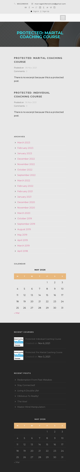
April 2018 (22, 251)
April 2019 (22, 240)
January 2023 (24, 153)
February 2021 (25, 191)
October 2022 (24, 169)
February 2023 (25, 148)
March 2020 (23, 213)
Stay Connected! (26, 385)
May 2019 (22, 235)
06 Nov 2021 (31, 102)
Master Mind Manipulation (31, 407)
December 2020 (26, 202)
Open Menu (63, 17)
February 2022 (25, 186)
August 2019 (24, 229)
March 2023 (23, 142)
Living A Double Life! (28, 390)
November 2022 (26, 164)
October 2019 (24, 218)
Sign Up (45, 11)
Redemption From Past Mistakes (34, 380)
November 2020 (26, 207)
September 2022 (26, 175)
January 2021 (24, 197)
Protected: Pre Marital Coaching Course (43, 352)
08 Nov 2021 (31, 68)
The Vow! (22, 401)
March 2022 (23, 180)
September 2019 (26, 224)
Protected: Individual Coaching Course (43, 339)
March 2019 (23, 245)
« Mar (17, 313)
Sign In (36, 11)
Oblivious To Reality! (28, 396)
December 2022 (26, 159)
